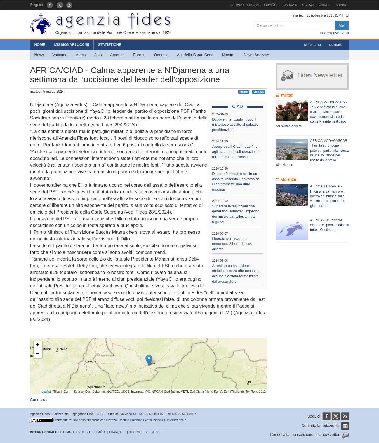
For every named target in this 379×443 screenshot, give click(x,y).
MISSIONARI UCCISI (71, 45)
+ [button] (37, 345)
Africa (81, 55)
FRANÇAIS (289, 4)
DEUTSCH (307, 4)
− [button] (37, 354)
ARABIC (341, 4)
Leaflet (46, 391)
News (39, 55)
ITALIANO (237, 4)
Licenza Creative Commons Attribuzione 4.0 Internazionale (146, 420)
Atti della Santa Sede (195, 55)
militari (244, 91)
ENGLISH (253, 4)
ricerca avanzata (334, 33)
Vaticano (60, 55)
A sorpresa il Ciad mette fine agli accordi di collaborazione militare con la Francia (235, 151)
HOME (39, 45)
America (117, 55)
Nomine (228, 55)
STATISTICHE (109, 45)
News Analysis (256, 55)
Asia (98, 55)
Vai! (342, 25)
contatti (336, 45)
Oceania (161, 55)
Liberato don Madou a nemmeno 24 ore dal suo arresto (232, 243)
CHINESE (326, 4)
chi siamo (312, 45)
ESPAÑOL (271, 4)
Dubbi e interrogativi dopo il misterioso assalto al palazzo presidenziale (235, 124)
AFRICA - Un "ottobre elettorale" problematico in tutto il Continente (329, 225)
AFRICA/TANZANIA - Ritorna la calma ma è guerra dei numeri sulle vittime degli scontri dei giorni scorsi (327, 196)
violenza (259, 91)
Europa (139, 55)
